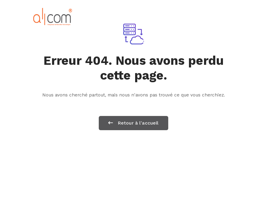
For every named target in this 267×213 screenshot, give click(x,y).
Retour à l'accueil (133, 123)
